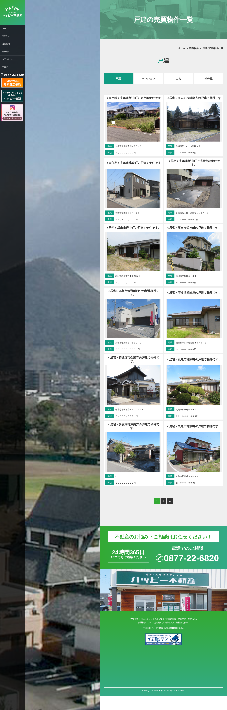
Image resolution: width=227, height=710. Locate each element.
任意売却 (182, 619)
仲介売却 (160, 619)
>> (170, 501)
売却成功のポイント (145, 619)
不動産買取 (171, 619)
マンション (148, 78)
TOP (4, 28)
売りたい (6, 36)
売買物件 (6, 51)
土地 (178, 78)
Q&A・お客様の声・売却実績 (161, 622)
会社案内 (6, 44)
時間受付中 (12, 82)
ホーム (181, 48)
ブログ (5, 67)
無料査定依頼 (182, 622)
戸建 (118, 78)
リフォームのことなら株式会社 (12, 95)
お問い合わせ (7, 59)
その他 (208, 78)
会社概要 (142, 622)
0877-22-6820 (14, 74)
